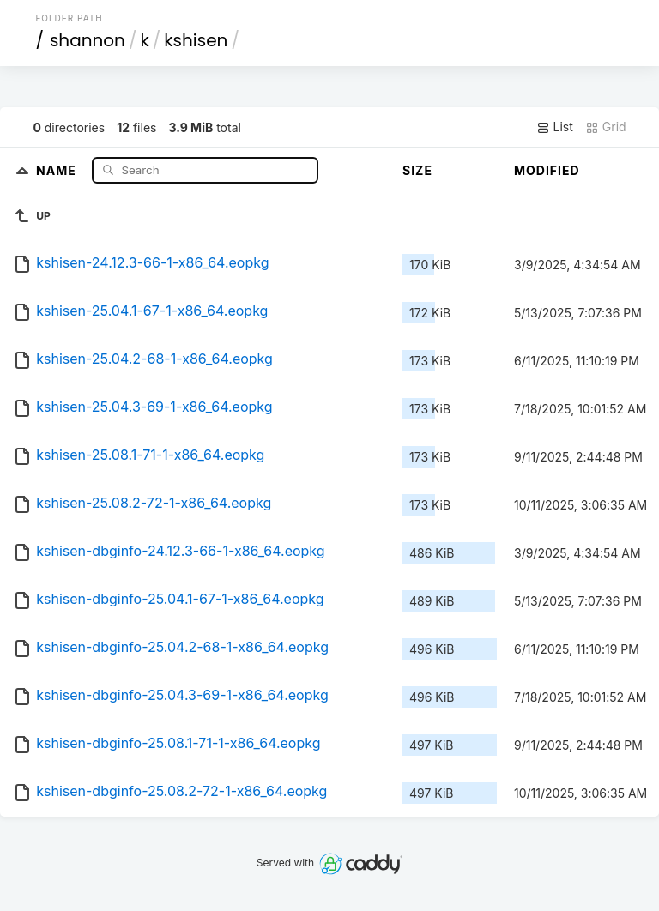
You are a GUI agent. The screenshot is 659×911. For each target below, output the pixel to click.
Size (417, 170)
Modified (547, 170)
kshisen (195, 40)
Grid (605, 127)
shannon (87, 40)
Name (58, 169)
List (554, 127)
